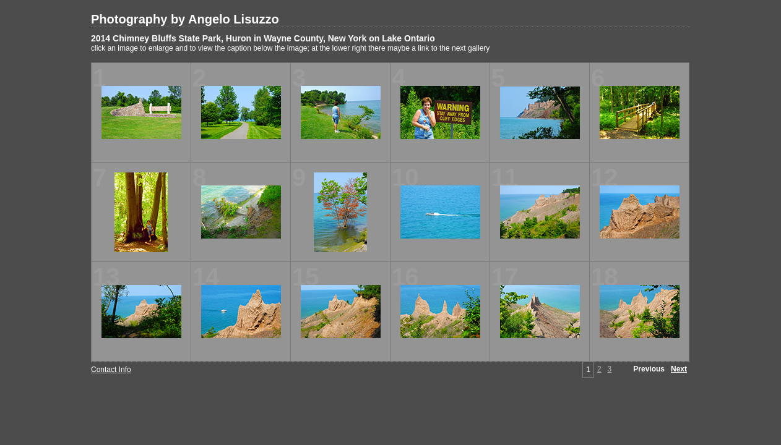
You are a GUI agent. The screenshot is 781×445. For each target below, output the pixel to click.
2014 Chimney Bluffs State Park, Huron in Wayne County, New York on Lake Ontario (263, 38)
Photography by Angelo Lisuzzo (185, 19)
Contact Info (111, 369)
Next (679, 369)
